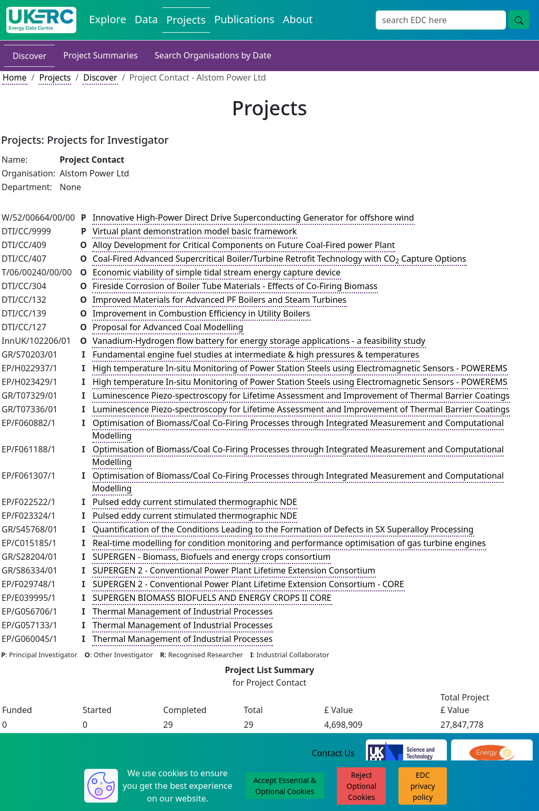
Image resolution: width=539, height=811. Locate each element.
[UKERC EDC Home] (41, 20)
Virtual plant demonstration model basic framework (195, 231)
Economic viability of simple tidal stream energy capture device (217, 272)
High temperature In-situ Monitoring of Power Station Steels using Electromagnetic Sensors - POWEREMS (300, 368)
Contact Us (333, 753)
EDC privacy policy (423, 786)
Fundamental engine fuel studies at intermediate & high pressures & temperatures (256, 354)
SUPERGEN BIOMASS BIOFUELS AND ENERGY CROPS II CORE (212, 598)
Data (146, 19)
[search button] (519, 19)
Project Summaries (100, 55)
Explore (107, 19)
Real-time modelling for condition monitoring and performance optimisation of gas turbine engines (289, 543)
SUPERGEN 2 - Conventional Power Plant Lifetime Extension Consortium (234, 570)
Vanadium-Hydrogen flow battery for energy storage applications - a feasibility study (259, 341)
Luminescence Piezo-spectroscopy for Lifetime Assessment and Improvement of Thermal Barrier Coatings (301, 395)
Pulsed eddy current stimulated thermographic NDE (195, 502)
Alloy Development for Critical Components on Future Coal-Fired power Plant (244, 245)
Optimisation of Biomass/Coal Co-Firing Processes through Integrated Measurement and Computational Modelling (298, 429)
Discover (29, 56)
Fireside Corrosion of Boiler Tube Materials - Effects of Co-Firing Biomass (235, 286)
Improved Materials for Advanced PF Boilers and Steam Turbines (219, 299)
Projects (186, 20)
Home (15, 77)
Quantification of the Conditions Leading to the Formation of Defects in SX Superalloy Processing (283, 529)
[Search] (440, 20)
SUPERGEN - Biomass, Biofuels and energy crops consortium (212, 556)
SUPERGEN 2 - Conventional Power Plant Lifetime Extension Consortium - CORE (248, 584)
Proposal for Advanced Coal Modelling (168, 327)
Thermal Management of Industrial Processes (183, 611)
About (298, 19)
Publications (244, 19)
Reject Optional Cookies (361, 786)
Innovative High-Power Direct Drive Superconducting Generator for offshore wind (253, 217)
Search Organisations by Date (213, 55)
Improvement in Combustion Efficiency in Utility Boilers (201, 313)
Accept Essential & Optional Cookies (284, 785)
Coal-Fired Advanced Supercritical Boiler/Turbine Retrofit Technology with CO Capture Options (279, 259)
